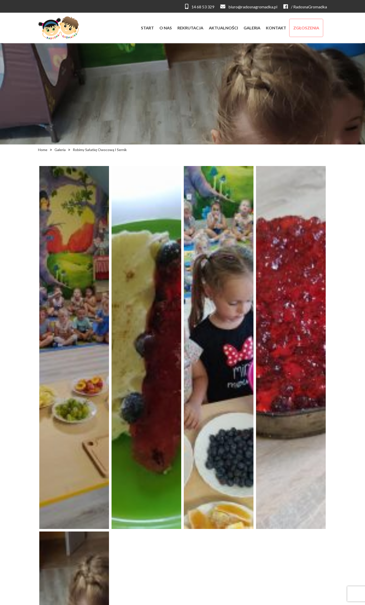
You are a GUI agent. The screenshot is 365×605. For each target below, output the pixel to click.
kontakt (276, 27)
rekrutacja (190, 27)
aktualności (223, 27)
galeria (252, 27)
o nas (165, 27)
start (147, 27)
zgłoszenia (306, 27)
